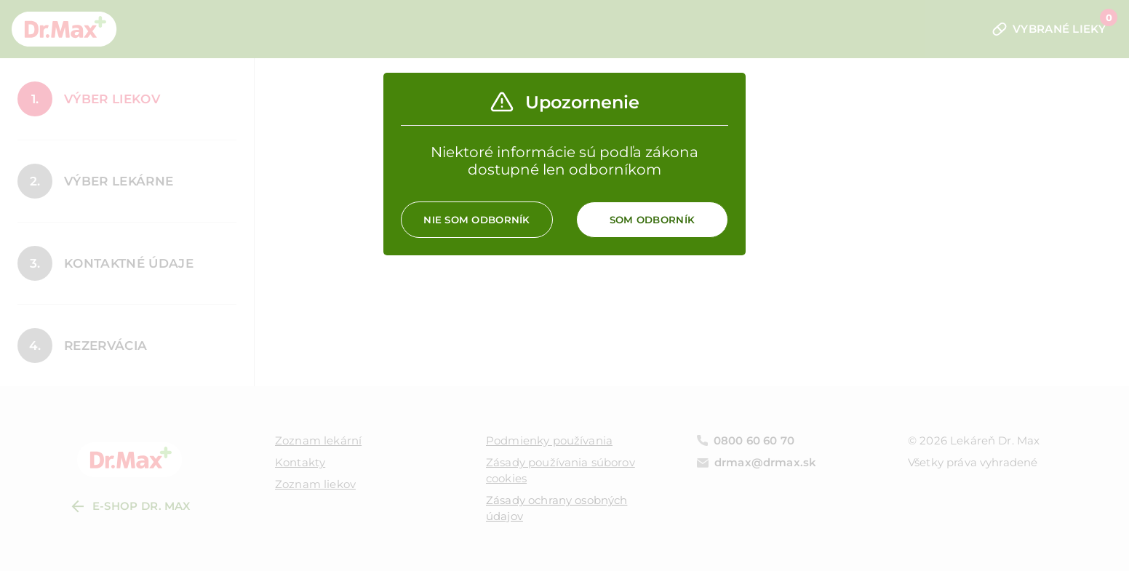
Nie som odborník (476, 219)
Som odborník (652, 219)
